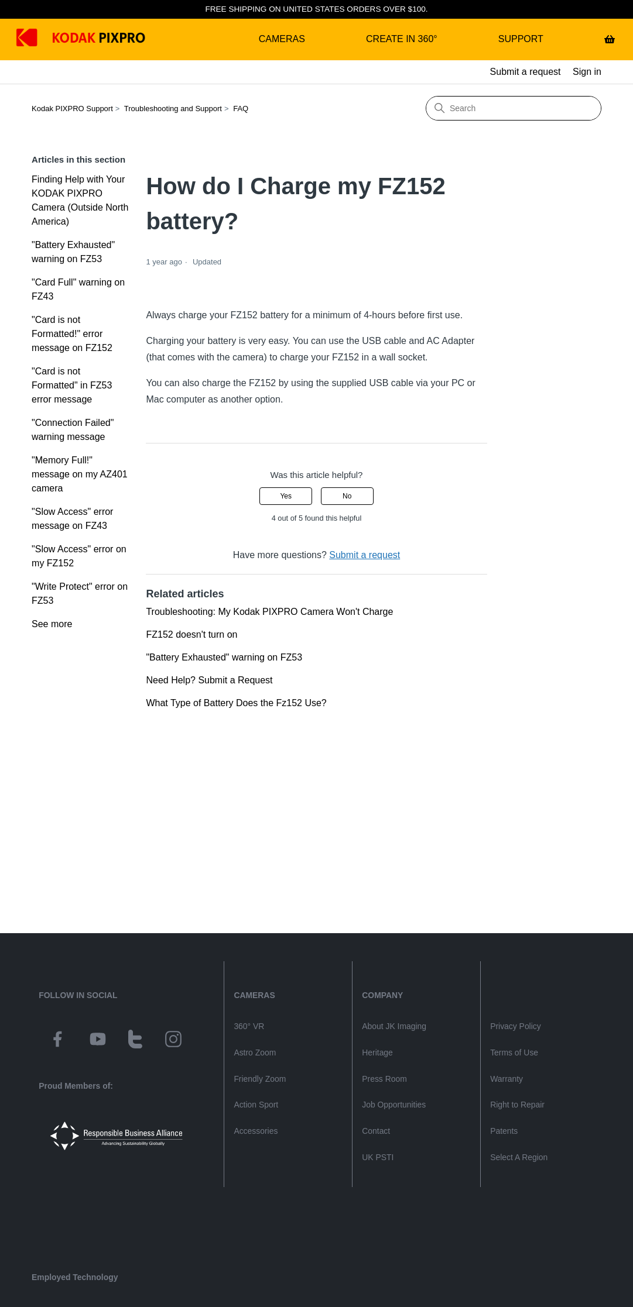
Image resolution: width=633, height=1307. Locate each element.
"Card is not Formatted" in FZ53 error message (72, 385)
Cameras (282, 39)
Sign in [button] (587, 72)
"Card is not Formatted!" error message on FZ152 (72, 334)
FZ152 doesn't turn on (191, 634)
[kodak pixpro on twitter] (135, 1041)
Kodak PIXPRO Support (72, 108)
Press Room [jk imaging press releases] (384, 1079)
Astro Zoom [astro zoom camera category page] (255, 1052)
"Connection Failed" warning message (73, 430)
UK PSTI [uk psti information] (378, 1157)
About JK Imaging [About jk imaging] (394, 1026)
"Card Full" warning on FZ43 (78, 289)
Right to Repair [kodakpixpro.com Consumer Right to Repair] (517, 1104)
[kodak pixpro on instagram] (173, 1041)
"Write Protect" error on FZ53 (80, 594)
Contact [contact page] (376, 1131)
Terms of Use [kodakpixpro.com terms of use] (514, 1052)
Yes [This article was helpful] (286, 496)
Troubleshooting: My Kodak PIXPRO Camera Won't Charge (269, 612)
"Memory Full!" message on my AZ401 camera (80, 474)
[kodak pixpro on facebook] (57, 1041)
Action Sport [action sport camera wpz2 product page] (256, 1104)
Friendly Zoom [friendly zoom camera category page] (260, 1079)
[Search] (513, 108)
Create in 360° (401, 39)
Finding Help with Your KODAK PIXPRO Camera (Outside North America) (80, 200)
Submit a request (525, 72)
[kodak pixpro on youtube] (97, 1041)
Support (520, 39)
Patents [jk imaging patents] (504, 1131)
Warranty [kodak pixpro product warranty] (506, 1079)
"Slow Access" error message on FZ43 (72, 519)
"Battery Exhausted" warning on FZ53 (73, 252)
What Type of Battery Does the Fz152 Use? (236, 703)
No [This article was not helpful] (347, 496)
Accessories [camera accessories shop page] (256, 1131)
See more (52, 624)
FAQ (240, 108)
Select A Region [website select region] (519, 1157)
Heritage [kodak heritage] (377, 1052)
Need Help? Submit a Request (209, 680)
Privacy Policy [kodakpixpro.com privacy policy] (515, 1026)
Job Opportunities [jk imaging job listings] (394, 1104)
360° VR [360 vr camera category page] (249, 1026)
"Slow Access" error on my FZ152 (79, 556)
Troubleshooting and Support (173, 108)
